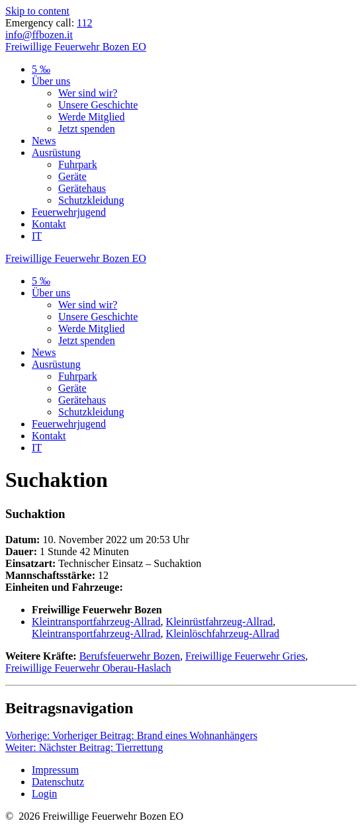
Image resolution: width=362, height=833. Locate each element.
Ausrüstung (56, 152)
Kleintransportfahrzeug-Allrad (96, 621)
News (44, 140)
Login (44, 793)
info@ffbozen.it (39, 34)
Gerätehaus (82, 188)
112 (84, 22)
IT (37, 235)
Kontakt (49, 224)
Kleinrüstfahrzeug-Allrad (219, 621)
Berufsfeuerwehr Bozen (129, 656)
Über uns (51, 81)
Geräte (72, 176)
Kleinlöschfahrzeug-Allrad (222, 633)
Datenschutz (58, 781)
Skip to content (37, 11)
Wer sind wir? (87, 93)
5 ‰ (41, 69)
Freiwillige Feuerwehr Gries (245, 656)
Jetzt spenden (86, 128)
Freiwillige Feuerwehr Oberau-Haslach (88, 668)
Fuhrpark (77, 164)
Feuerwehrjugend (69, 212)
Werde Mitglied (91, 116)
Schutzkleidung (91, 200)
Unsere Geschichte (98, 104)
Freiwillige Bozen (75, 46)
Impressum (55, 769)
